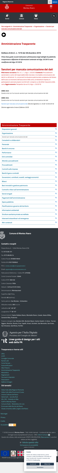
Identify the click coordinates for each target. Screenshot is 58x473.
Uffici (3, 354)
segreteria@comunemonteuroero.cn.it (16, 269)
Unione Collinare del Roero (9, 394)
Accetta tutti (33, 464)
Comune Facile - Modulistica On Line (12, 404)
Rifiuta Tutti (47, 464)
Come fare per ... (6, 363)
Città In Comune (43, 435)
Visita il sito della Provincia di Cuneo (12, 392)
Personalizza (40, 467)
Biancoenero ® (45, 437)
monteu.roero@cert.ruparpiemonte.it (15, 266)
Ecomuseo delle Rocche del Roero (12, 406)
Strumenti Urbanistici (8, 377)
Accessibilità (4, 425)
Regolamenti (5, 375)
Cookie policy (36, 460)
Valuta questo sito (30, 442)
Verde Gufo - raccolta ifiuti (9, 397)
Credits (3, 421)
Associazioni (5, 379)
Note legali (4, 414)
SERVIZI (55, 2)
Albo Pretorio (5, 368)
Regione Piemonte (8, 2)
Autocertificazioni (6, 365)
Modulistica (5, 372)
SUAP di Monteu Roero (8, 401)
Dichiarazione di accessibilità (29, 445)
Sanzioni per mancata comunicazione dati (14, 104)
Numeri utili (5, 361)
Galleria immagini (6, 382)
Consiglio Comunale (7, 358)
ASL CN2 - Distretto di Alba (9, 399)
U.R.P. (3, 356)
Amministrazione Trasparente (10, 370)
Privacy (3, 417)
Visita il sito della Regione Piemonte (12, 390)
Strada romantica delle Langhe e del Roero (14, 408)
